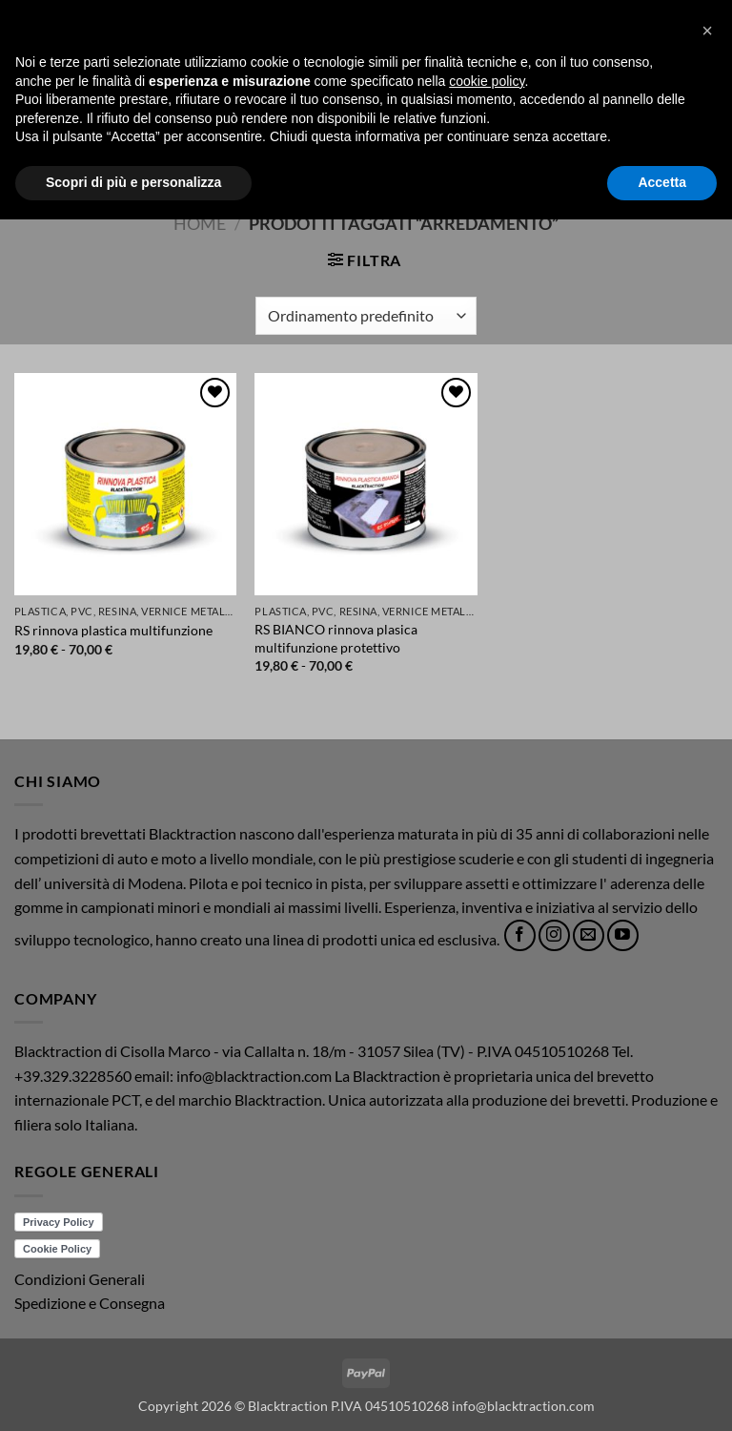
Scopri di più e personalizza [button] (133, 1393)
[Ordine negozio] (365, 316)
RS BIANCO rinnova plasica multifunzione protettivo (335, 638)
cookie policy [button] (486, 1292)
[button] (25, 94)
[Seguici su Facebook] (520, 935)
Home (199, 223)
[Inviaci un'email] (588, 935)
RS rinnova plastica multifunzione (113, 630)
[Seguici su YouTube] (623, 935)
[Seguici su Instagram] (554, 935)
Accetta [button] (662, 1393)
